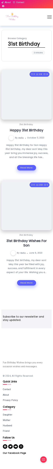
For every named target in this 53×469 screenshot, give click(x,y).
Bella (21, 137)
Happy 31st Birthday (26, 130)
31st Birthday (26, 124)
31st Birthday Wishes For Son (26, 243)
